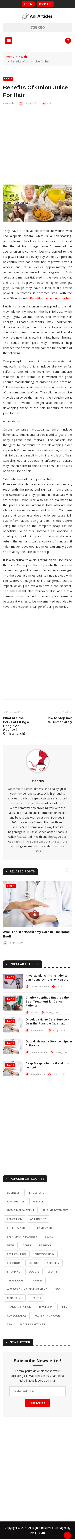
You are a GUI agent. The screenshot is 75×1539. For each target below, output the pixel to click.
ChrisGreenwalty (40, 986)
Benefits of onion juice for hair (50, 298)
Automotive (16, 1201)
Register (45, 4)
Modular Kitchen (32, 1324)
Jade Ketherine (39, 1052)
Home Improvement (20, 1210)
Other (26, 1245)
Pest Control (16, 1254)
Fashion (45, 1245)
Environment (46, 1228)
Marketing (14, 1298)
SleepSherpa (38, 1074)
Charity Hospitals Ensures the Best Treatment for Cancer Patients (47, 1001)
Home (10, 56)
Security (53, 1263)
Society (34, 1271)
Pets (64, 1307)
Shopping (14, 1271)
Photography (44, 1254)
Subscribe (37, 1403)
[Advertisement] (37, 147)
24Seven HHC (38, 1030)
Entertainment (18, 1228)
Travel (37, 1280)
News (10, 1245)
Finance (38, 1201)
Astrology (38, 1219)
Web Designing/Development (27, 1289)
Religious (14, 1263)
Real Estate (36, 1192)
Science (34, 1263)
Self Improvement (55, 1210)
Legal (49, 1236)
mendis (10, 103)
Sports (52, 1271)
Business (13, 1192)
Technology (16, 1280)
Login (28, 4)
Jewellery (46, 1307)
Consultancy (16, 1315)
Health (22, 56)
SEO (57, 1289)
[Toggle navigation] (8, 40)
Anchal (34, 1012)
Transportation (19, 1307)
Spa (9, 1324)
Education (14, 1219)
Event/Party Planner (22, 1236)
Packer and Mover (47, 1315)
